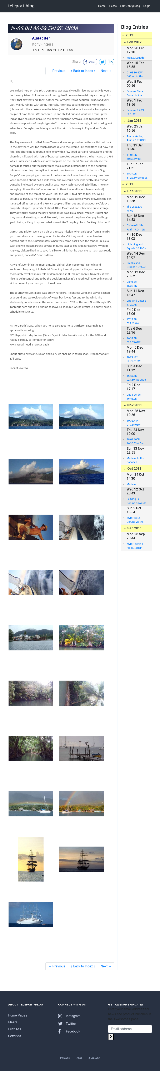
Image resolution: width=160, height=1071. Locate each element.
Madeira (131, 484)
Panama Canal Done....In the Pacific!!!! (135, 93)
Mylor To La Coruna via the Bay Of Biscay (135, 520)
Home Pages (17, 1015)
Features (14, 1029)
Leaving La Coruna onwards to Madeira (136, 501)
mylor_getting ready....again (135, 545)
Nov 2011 (134, 405)
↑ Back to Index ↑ (83, 71)
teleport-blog (21, 5)
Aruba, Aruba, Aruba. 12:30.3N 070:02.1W (136, 138)
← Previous (56, 71)
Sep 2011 (134, 528)
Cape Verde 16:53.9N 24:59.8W (134, 397)
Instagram (69, 1016)
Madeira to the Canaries (135, 460)
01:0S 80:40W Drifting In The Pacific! (135, 74)
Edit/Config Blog (130, 5)
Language (94, 1058)
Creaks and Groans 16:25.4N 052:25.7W (136, 265)
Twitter (67, 1023)
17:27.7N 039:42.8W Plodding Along (136, 321)
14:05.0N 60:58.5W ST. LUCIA (134, 157)
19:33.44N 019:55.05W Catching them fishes (135, 423)
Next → (106, 71)
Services (14, 1036)
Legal (78, 1058)
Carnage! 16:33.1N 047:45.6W (133, 284)
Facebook (69, 1031)
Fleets (113, 5)
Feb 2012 (133, 42)
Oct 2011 (133, 468)
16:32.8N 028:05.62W (133, 340)
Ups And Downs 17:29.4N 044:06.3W (136, 303)
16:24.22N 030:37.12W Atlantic (133, 359)
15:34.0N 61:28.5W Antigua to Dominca (137, 176)
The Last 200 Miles (134, 208)
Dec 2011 (134, 191)
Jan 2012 (133, 121)
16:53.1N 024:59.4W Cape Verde (136, 378)
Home (102, 5)
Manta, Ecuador (136, 57)
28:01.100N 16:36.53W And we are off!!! (136, 441)
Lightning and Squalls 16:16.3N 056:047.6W (136, 246)
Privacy (65, 1058)
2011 (129, 184)
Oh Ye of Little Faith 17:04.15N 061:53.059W (136, 227)
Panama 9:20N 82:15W (135, 112)
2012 (129, 35)
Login (146, 5)
